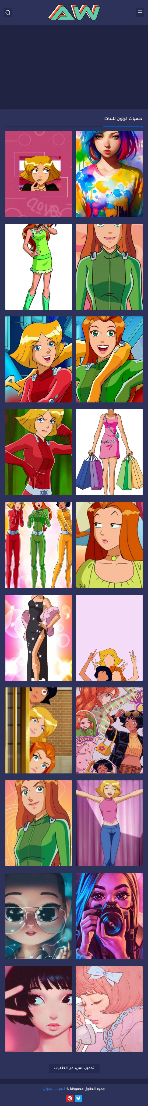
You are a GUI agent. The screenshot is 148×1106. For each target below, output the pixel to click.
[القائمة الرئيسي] (140, 12)
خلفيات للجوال (54, 1089)
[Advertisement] (74, 67)
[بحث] (8, 12)
